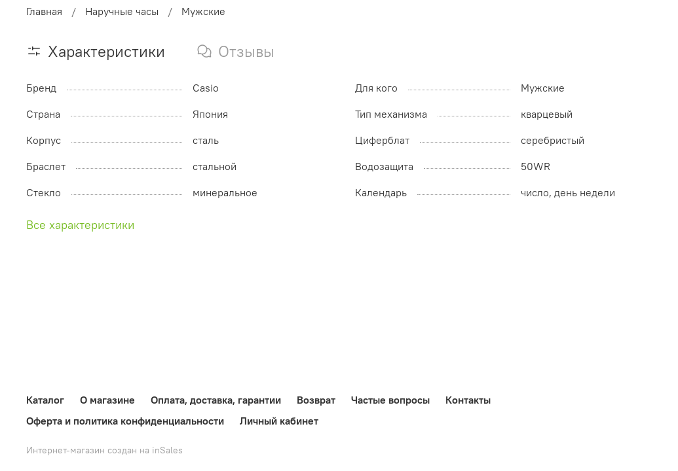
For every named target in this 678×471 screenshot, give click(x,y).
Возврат (316, 399)
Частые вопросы (390, 399)
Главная (44, 11)
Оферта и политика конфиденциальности (125, 420)
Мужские (203, 11)
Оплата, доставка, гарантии (216, 399)
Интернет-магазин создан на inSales (104, 450)
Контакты (468, 399)
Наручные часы (122, 11)
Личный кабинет (279, 420)
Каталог (45, 399)
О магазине (107, 399)
